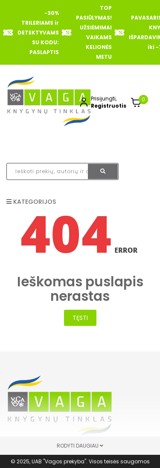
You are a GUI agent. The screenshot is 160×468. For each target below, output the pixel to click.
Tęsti (80, 318)
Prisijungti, (103, 98)
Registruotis (108, 105)
